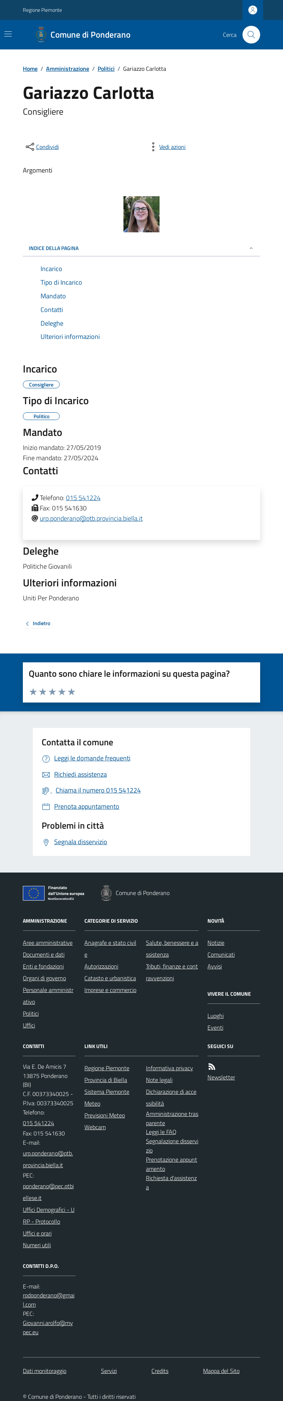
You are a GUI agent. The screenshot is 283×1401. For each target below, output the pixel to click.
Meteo (92, 1103)
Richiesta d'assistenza (171, 1182)
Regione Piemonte (42, 10)
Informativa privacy (169, 1068)
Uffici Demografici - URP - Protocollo (48, 1215)
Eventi (215, 1027)
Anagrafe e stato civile (110, 948)
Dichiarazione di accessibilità (171, 1097)
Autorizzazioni (101, 966)
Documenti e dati (43, 954)
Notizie (215, 942)
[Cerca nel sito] (248, 35)
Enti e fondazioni (43, 966)
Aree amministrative (48, 942)
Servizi (109, 1370)
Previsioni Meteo (104, 1115)
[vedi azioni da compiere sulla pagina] (166, 147)
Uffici (29, 1025)
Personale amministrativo (48, 995)
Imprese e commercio (110, 989)
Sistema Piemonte (106, 1091)
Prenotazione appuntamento (171, 1164)
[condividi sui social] (41, 147)
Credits (159, 1370)
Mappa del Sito (221, 1370)
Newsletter (221, 1077)
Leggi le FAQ (161, 1131)
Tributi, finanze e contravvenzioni (172, 972)
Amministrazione (67, 68)
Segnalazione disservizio (172, 1146)
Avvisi (214, 966)
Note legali (159, 1079)
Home (30, 68)
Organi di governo (44, 978)
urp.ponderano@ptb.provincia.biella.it (91, 518)
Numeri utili (37, 1245)
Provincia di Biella (105, 1079)
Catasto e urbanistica (110, 978)
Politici (106, 68)
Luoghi (215, 1015)
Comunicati (221, 954)
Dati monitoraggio (44, 1370)
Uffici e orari (37, 1233)
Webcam (95, 1127)
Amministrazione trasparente (172, 1118)
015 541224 (83, 498)
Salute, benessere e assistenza (172, 948)
